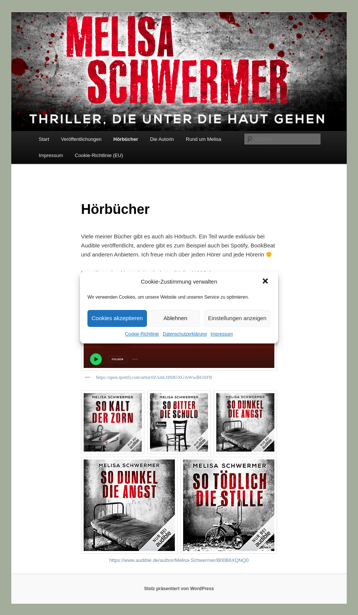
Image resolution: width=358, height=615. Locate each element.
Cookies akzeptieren (117, 318)
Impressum (222, 334)
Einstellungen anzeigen (237, 318)
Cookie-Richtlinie (142, 334)
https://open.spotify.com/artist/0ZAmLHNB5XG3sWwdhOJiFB (154, 377)
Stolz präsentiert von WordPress (179, 588)
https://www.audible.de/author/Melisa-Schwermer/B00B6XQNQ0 (179, 560)
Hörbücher (125, 139)
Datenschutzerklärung (185, 334)
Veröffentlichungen (81, 139)
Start (44, 139)
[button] (266, 281)
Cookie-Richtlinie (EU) (99, 155)
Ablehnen (175, 318)
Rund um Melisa (203, 139)
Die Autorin (162, 139)
